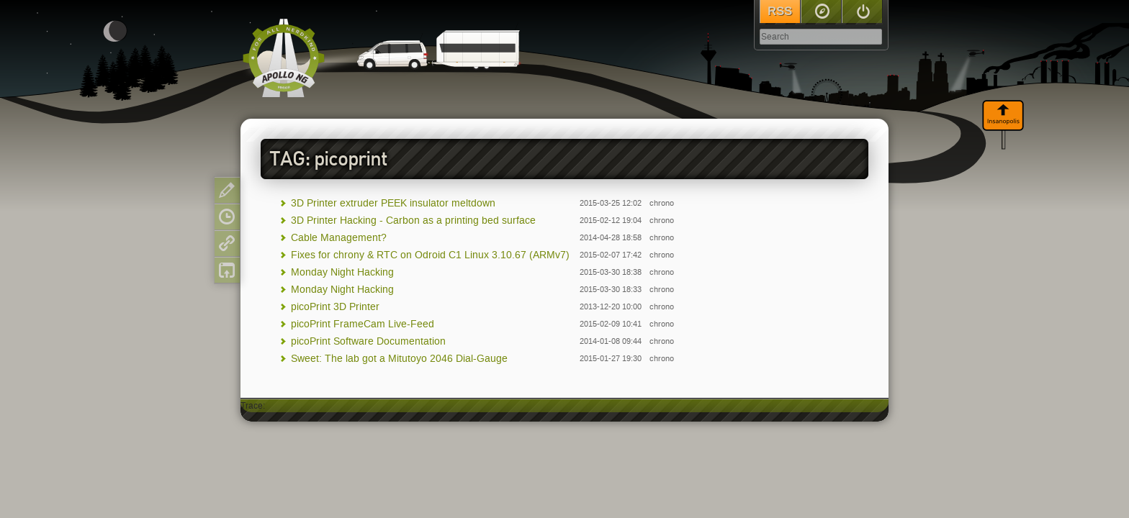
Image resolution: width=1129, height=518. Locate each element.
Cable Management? (339, 237)
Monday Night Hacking (342, 272)
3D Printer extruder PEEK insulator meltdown (393, 203)
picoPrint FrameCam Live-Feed (362, 324)
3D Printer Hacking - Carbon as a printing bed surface (413, 220)
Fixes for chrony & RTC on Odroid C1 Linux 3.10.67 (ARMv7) (430, 255)
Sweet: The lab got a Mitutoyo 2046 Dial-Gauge (399, 358)
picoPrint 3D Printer (335, 307)
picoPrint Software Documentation (368, 341)
